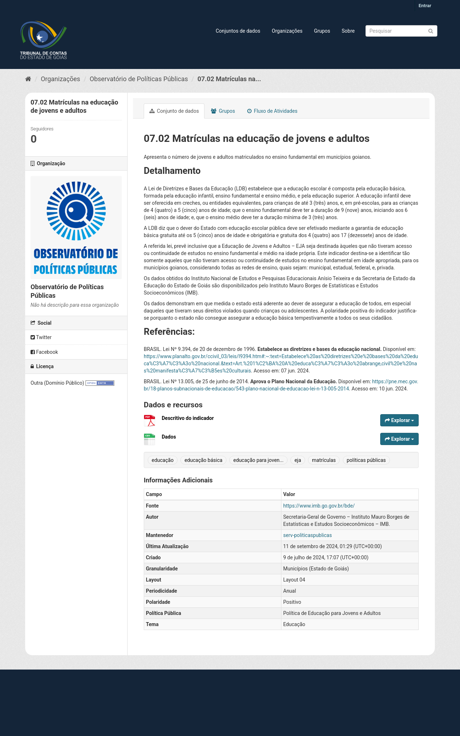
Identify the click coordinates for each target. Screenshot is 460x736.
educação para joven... (258, 460)
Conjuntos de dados (238, 31)
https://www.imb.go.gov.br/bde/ (319, 506)
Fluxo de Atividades (272, 111)
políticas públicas (366, 460)
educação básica (203, 460)
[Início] (28, 79)
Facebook (44, 352)
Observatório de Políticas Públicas (139, 79)
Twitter (41, 337)
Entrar (425, 5)
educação (163, 460)
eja (297, 460)
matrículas (324, 460)
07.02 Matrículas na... (229, 79)
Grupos (322, 31)
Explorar (399, 420)
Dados (169, 437)
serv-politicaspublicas (307, 535)
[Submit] (431, 30)
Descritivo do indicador (188, 418)
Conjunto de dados (174, 111)
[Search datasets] (401, 31)
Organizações (287, 31)
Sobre (348, 31)
